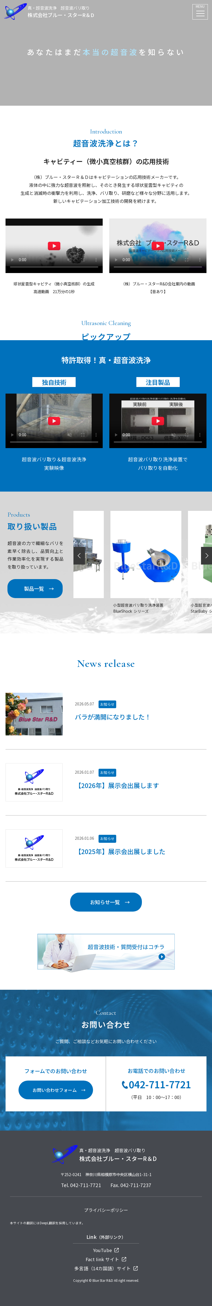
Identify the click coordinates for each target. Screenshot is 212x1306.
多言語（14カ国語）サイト (106, 1268)
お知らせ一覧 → (110, 902)
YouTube (106, 1250)
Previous (79, 556)
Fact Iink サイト (106, 1259)
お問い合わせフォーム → (59, 1090)
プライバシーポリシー (106, 1210)
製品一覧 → (39, 588)
